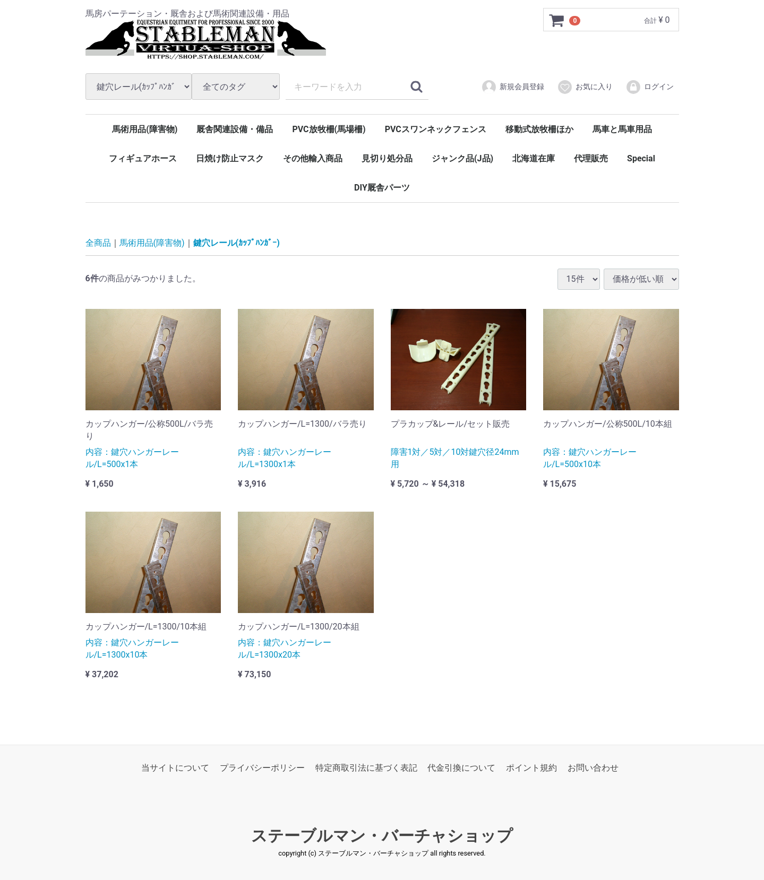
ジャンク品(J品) (462, 158)
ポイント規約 (531, 768)
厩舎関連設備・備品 (234, 129)
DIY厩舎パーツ (382, 188)
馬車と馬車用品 (622, 129)
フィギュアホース (143, 158)
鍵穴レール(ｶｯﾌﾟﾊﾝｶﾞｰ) (236, 243)
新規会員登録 (512, 87)
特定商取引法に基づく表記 (366, 768)
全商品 (98, 243)
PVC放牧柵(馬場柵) (328, 129)
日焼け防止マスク (230, 158)
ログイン (649, 87)
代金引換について (461, 768)
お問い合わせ (593, 768)
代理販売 (591, 158)
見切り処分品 (387, 158)
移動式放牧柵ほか (539, 129)
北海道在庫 (533, 158)
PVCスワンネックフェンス (435, 129)
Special (641, 158)
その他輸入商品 (312, 158)
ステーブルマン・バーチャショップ (382, 835)
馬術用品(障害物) (144, 129)
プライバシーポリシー (262, 768)
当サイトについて (175, 768)
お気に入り (585, 87)
